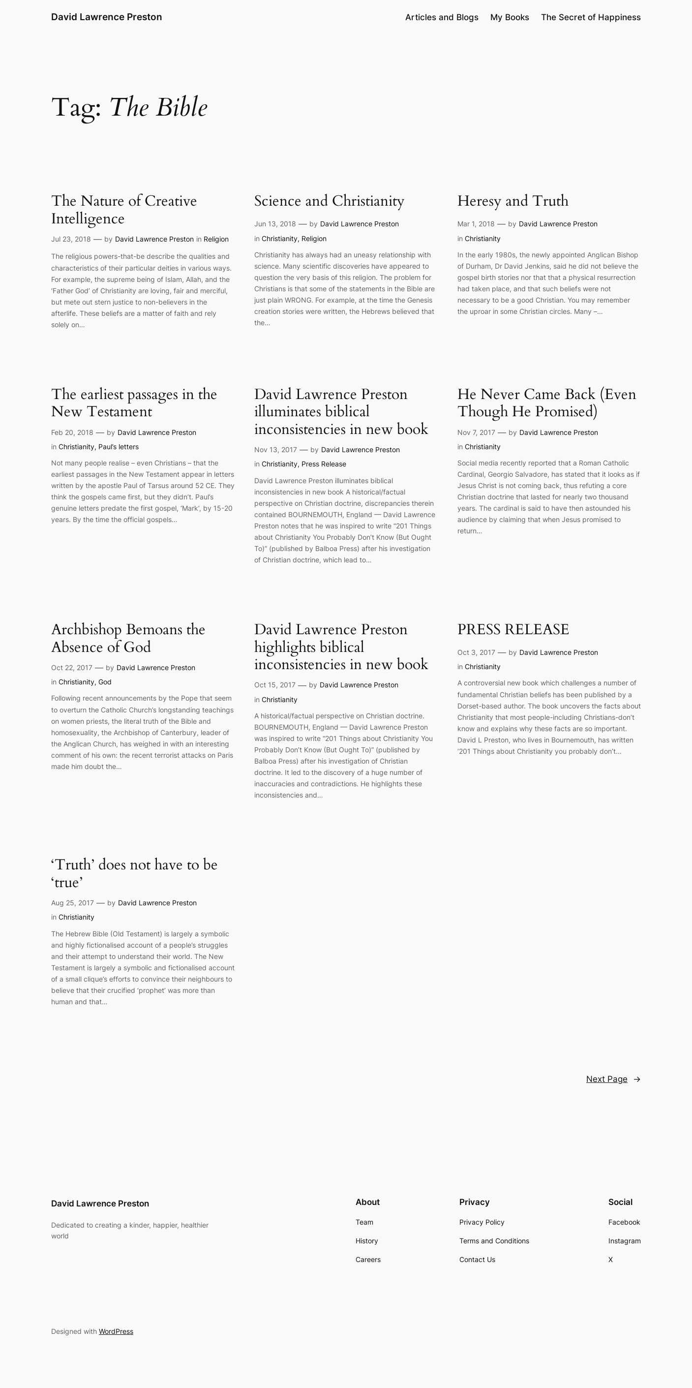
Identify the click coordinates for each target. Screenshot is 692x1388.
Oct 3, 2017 (476, 652)
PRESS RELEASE (513, 630)
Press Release (323, 464)
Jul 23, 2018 (71, 239)
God (105, 682)
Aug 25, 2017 (72, 902)
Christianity (280, 238)
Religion (216, 239)
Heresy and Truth (513, 202)
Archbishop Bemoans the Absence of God (128, 638)
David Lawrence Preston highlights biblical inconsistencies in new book (341, 647)
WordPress (116, 1331)
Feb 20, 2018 (72, 432)
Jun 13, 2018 (275, 223)
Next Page (613, 1079)
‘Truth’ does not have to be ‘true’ (134, 874)
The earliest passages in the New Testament (134, 403)
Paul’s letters (118, 446)
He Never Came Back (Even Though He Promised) (546, 403)
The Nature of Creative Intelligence (124, 210)
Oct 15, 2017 (275, 684)
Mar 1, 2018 (476, 223)
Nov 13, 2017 (275, 449)
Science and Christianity (329, 202)
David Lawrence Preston (106, 17)
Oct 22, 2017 (71, 667)
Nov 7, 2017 (476, 432)
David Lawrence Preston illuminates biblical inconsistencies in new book (341, 412)
